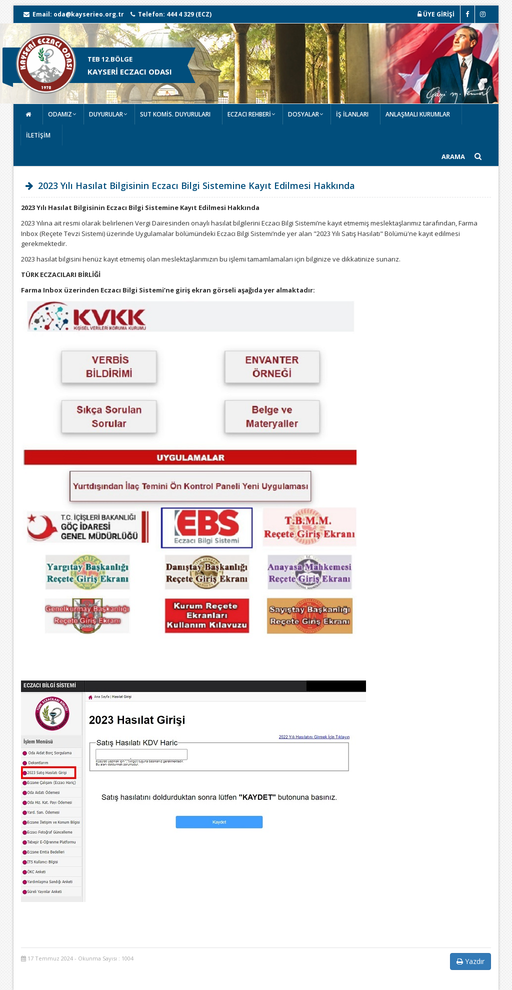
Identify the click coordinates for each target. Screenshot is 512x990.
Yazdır (470, 961)
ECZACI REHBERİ (249, 114)
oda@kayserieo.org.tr (89, 14)
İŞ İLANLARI (352, 114)
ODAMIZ (60, 114)
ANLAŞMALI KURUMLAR (418, 114)
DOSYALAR (303, 114)
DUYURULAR (106, 114)
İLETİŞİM (38, 135)
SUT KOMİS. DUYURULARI (175, 114)
